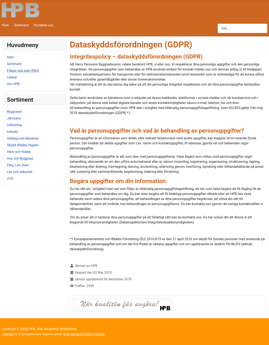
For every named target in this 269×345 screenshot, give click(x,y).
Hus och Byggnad (20, 158)
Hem (5, 25)
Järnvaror (14, 118)
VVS (10, 179)
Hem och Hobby (19, 152)
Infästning (14, 125)
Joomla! (8, 334)
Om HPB (13, 84)
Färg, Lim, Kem (18, 165)
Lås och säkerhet (19, 172)
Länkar (12, 77)
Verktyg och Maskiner (23, 138)
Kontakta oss (43, 25)
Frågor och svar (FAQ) (23, 71)
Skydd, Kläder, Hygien (23, 145)
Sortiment (21, 25)
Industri (12, 132)
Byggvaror (14, 112)
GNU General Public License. (84, 334)
